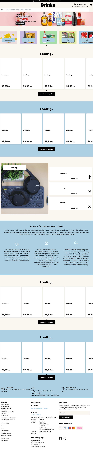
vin (21, 234)
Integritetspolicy (6, 433)
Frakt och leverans (6, 435)
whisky (28, 234)
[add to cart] (90, 176)
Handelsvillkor (5, 430)
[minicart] (91, 5)
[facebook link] (60, 438)
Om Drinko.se (5, 438)
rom (23, 234)
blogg (2, 428)
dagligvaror (44, 234)
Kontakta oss (35, 402)
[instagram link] (64, 438)
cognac (34, 234)
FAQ (2, 426)
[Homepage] (48, 4)
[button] (76, 408)
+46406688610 (36, 415)
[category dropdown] (5, 5)
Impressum (4, 440)
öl (18, 234)
